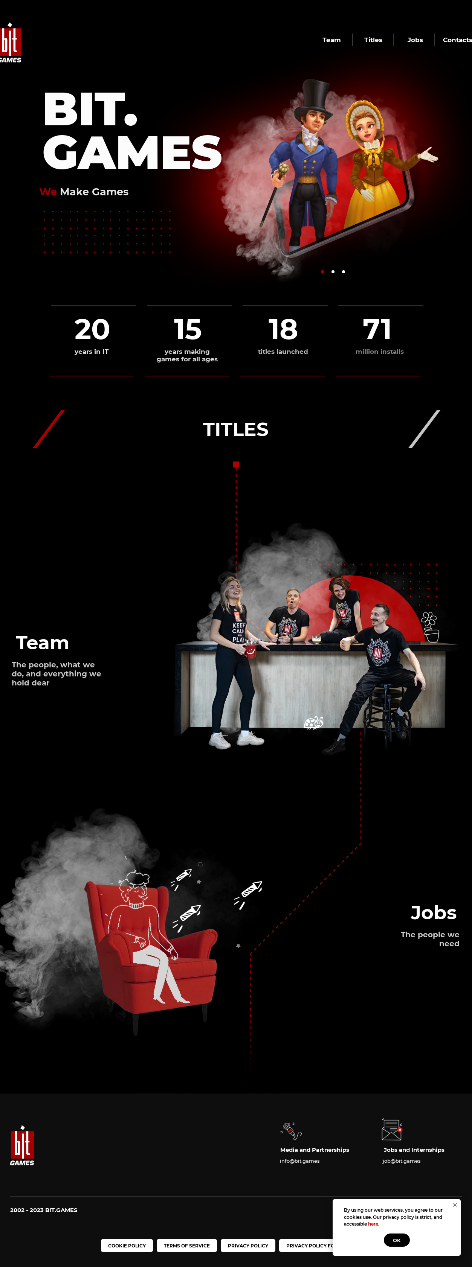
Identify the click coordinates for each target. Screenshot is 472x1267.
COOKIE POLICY (127, 1246)
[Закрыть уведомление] (455, 1205)
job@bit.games (402, 1161)
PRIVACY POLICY (248, 1246)
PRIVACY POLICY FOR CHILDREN (325, 1246)
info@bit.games (300, 1161)
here (373, 1224)
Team (331, 40)
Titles (373, 40)
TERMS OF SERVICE (187, 1246)
